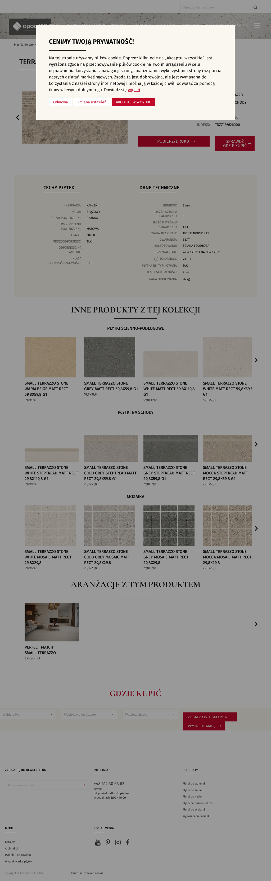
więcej (134, 90)
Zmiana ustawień (92, 102)
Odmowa (60, 102)
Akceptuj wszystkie (133, 102)
